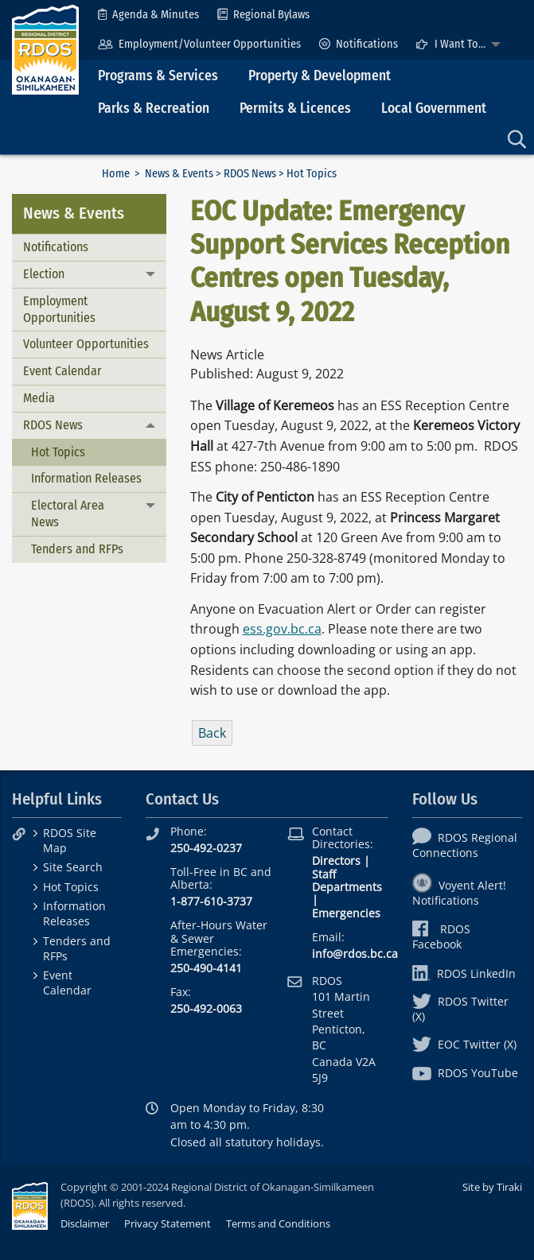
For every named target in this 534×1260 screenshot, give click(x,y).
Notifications (358, 44)
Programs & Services (158, 76)
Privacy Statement (167, 1223)
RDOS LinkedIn (464, 973)
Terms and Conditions (278, 1223)
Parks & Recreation (153, 108)
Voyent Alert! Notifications (459, 893)
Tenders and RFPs (77, 548)
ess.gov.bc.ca (282, 629)
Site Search (73, 866)
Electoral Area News (67, 513)
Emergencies (346, 913)
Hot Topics (58, 451)
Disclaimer (84, 1223)
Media (39, 397)
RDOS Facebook (441, 936)
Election (43, 273)
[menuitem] (148, 14)
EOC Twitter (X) (464, 1044)
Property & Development (319, 76)
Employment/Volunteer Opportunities (199, 44)
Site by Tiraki (492, 1187)
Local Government (433, 108)
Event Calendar (62, 370)
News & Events (179, 173)
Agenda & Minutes (148, 14)
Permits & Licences (295, 108)
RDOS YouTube (465, 1072)
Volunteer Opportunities (86, 343)
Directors (336, 860)
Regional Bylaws (263, 14)
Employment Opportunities (59, 309)
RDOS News (250, 173)
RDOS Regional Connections (464, 845)
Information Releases (86, 478)
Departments (347, 886)
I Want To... (450, 44)
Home (116, 173)
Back (212, 733)
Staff (324, 874)
